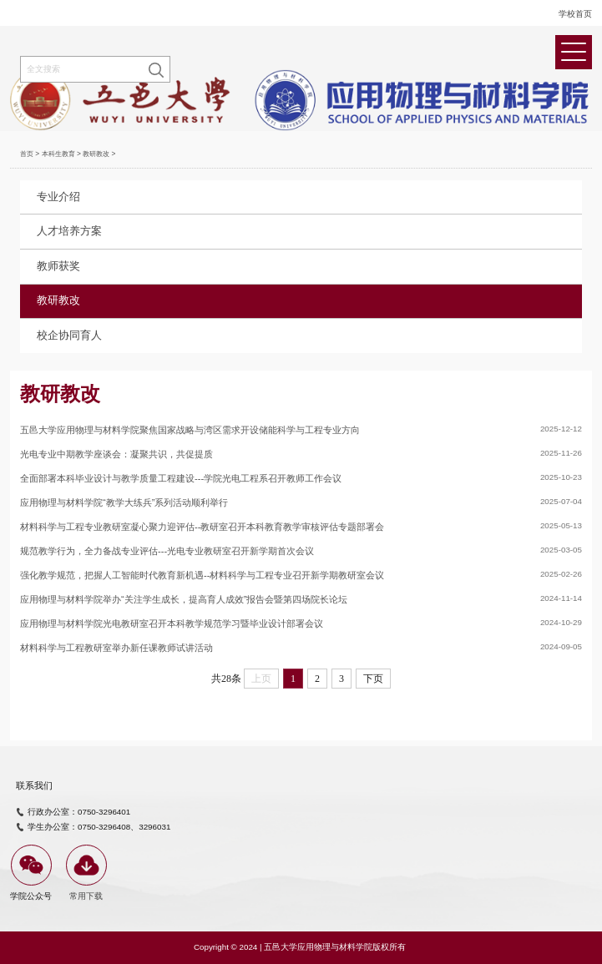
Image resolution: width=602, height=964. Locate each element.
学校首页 (575, 13)
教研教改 (96, 153)
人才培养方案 (69, 231)
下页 (373, 678)
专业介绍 (58, 197)
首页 (26, 153)
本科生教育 (58, 153)
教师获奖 (58, 266)
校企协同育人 (69, 335)
